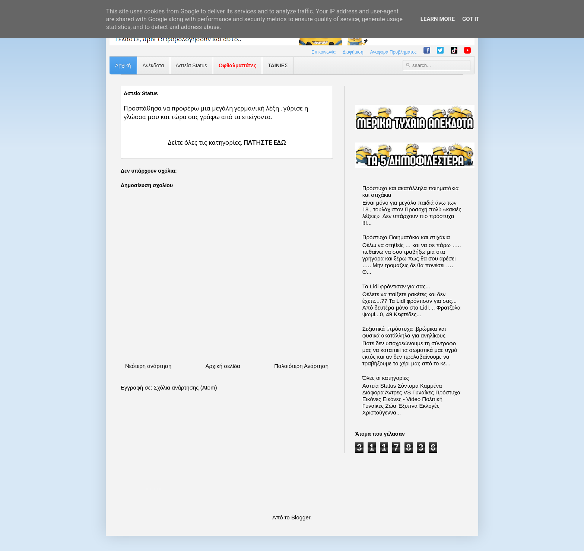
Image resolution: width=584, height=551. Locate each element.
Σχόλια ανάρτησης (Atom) (185, 387)
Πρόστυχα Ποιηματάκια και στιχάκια (406, 237)
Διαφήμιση (353, 52)
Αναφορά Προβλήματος (393, 52)
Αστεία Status (191, 65)
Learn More (437, 19)
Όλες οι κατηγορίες (385, 378)
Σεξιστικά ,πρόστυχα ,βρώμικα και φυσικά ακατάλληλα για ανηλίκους (404, 332)
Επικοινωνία (323, 52)
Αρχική (123, 65)
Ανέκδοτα (153, 65)
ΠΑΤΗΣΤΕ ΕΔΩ (265, 142)
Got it (470, 19)
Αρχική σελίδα (222, 366)
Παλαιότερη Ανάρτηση (301, 366)
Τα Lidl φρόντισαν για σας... (396, 286)
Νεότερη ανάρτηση (148, 366)
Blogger (300, 517)
